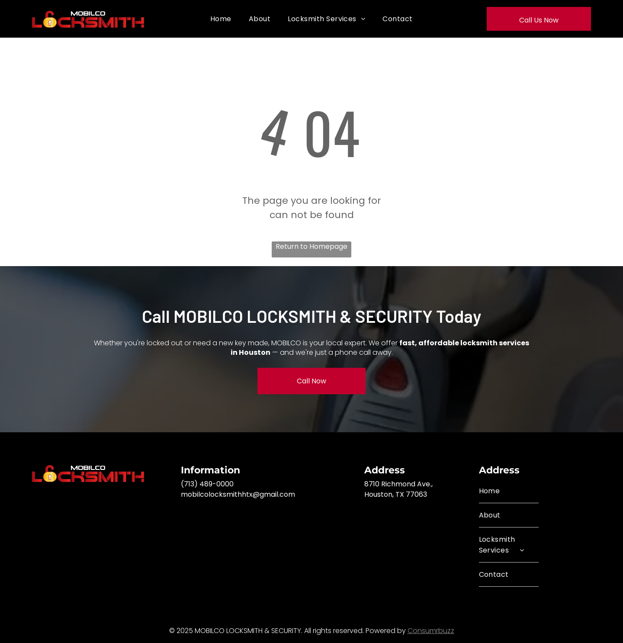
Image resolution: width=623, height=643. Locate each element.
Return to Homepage (311, 246)
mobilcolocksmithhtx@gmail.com (238, 494)
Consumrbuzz (431, 631)
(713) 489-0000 (207, 484)
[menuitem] (221, 18)
